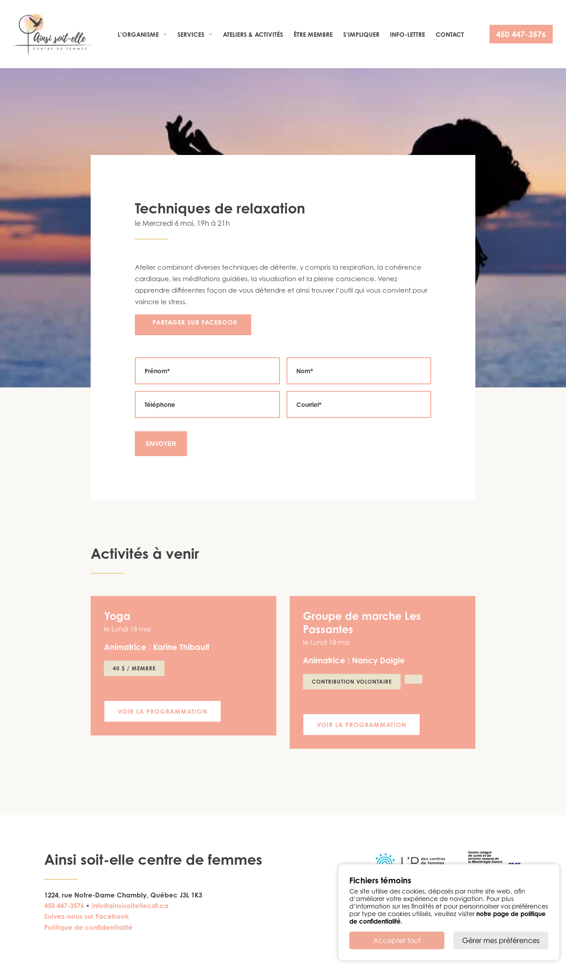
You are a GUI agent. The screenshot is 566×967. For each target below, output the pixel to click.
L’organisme (138, 34)
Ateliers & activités (253, 34)
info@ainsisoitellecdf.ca (130, 905)
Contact (450, 34)
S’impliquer (361, 34)
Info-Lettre (407, 34)
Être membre (313, 34)
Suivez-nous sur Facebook (86, 916)
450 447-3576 (521, 34)
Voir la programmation (162, 711)
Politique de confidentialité (88, 927)
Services (190, 34)
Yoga (117, 616)
